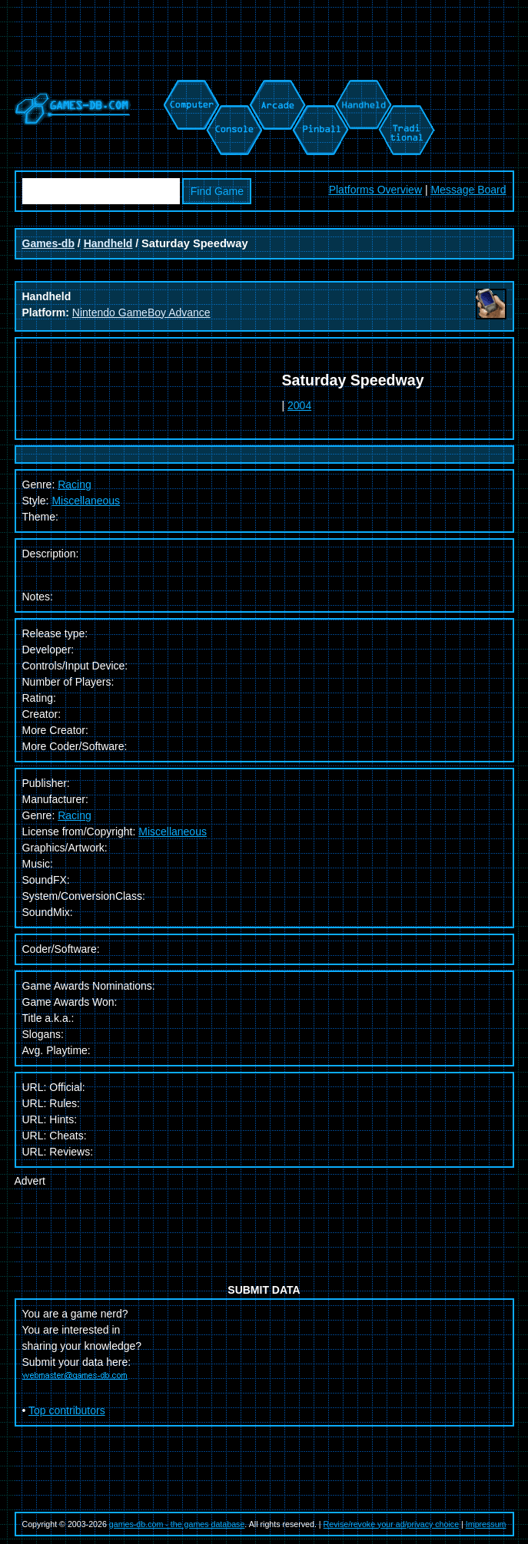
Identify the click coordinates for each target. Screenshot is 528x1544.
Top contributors (66, 1410)
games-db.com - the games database (177, 1524)
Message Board (468, 189)
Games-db (48, 243)
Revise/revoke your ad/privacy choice (392, 1524)
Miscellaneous (85, 500)
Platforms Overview (375, 189)
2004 (299, 405)
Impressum (486, 1524)
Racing (74, 815)
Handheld (108, 243)
